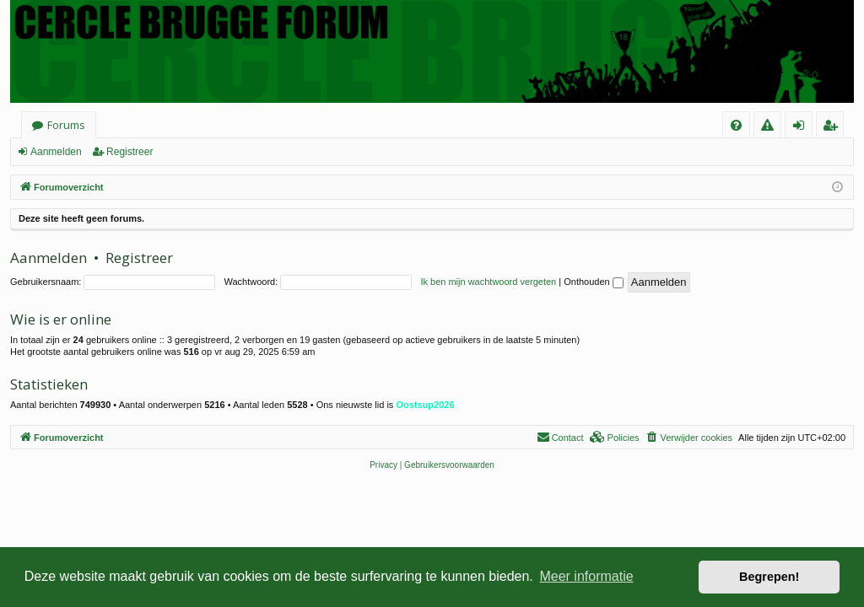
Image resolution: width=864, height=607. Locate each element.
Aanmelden (56, 152)
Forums (66, 124)
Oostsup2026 (425, 405)
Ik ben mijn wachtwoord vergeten (488, 282)
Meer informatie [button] (586, 576)
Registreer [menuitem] (833, 127)
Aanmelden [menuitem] (804, 127)
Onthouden (594, 282)
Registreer (129, 152)
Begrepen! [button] (769, 576)
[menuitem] (736, 125)
